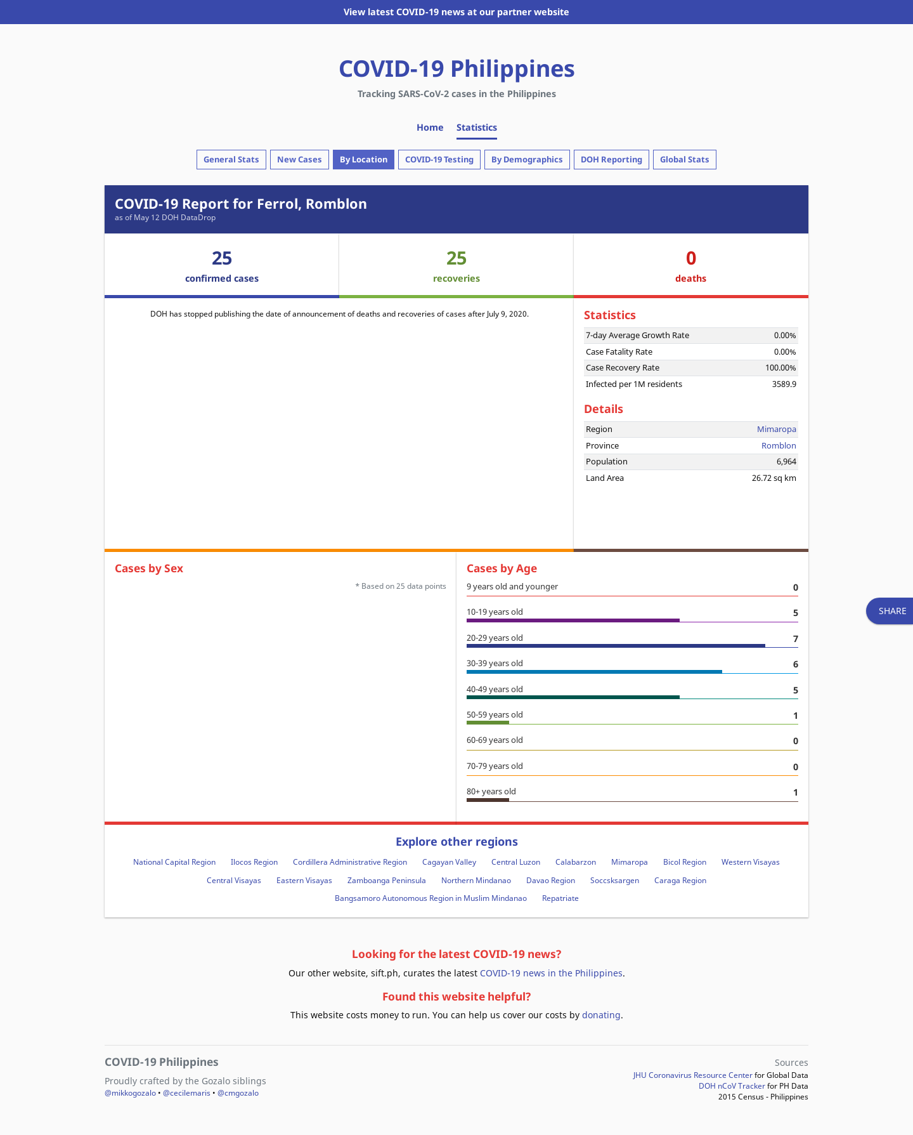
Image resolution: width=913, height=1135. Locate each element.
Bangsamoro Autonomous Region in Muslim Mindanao (431, 898)
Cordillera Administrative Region (350, 861)
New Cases (299, 159)
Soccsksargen (614, 880)
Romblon (778, 445)
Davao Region (550, 880)
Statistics (476, 127)
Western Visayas (751, 861)
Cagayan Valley (449, 861)
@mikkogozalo (130, 1093)
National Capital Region (174, 861)
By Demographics (527, 159)
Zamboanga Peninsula (386, 880)
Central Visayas (234, 880)
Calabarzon (575, 861)
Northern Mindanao (476, 880)
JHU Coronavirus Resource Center (693, 1075)
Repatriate (560, 898)
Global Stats (684, 159)
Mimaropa (776, 429)
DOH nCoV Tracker (732, 1086)
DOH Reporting (611, 159)
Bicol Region (684, 861)
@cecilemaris (186, 1093)
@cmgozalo (238, 1093)
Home (430, 127)
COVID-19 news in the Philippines (551, 973)
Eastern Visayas (304, 880)
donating (601, 1015)
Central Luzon (515, 861)
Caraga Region (680, 880)
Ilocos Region (254, 861)
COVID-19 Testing (439, 159)
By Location (363, 159)
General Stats (231, 159)
